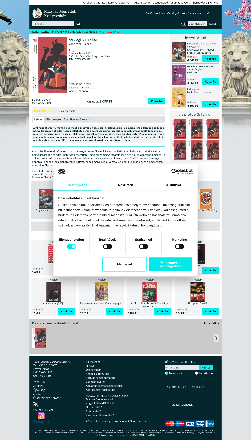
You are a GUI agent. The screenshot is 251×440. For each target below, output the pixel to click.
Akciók (37, 394)
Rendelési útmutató (97, 374)
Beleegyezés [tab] (77, 185)
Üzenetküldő (160, 2)
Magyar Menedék (182, 404)
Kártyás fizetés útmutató (101, 378)
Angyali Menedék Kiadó (100, 403)
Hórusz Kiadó (94, 407)
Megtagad (124, 264)
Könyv (35, 31)
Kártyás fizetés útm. (120, 2)
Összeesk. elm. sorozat (47, 398)
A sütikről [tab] (173, 185)
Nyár (102, 31)
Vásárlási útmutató (93, 2)
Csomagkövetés (180, 2)
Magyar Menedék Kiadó (100, 399)
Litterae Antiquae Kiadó (100, 415)
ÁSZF (137, 2)
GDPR (146, 2)
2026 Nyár (114, 31)
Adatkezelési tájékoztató (100, 390)
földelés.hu (150, 435)
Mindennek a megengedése (170, 264)
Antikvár (62, 31)
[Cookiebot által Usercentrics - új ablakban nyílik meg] (179, 171)
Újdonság (75, 31)
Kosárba (157, 101)
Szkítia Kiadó (93, 411)
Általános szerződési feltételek (104, 386)
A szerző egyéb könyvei (195, 114)
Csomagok (90, 31)
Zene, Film (48, 31)
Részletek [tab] (125, 185)
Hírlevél (214, 2)
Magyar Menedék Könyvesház (89, 13)
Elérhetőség (200, 2)
